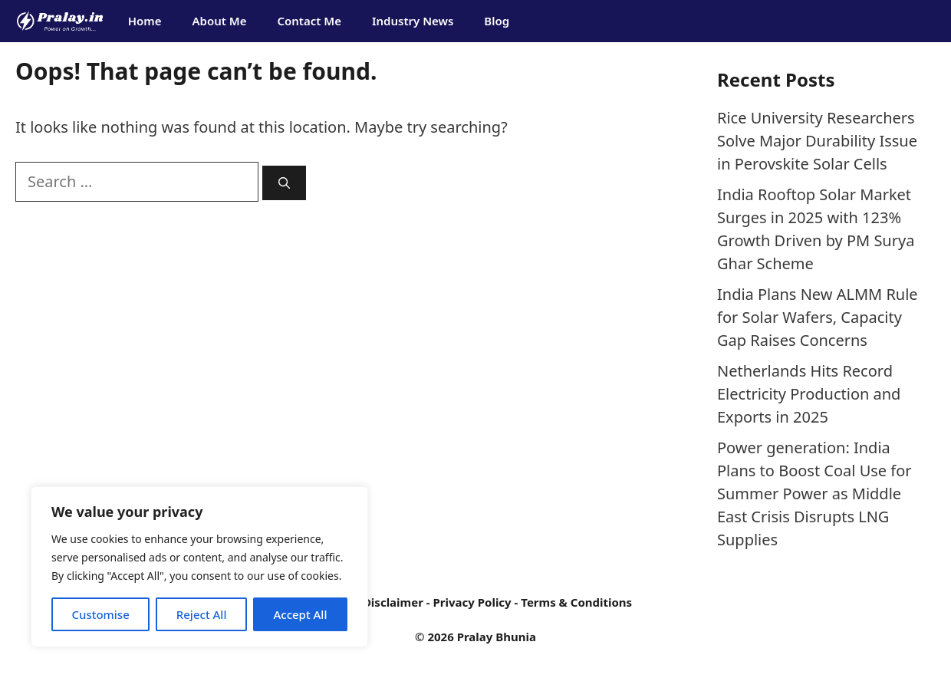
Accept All (300, 614)
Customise (100, 614)
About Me (219, 20)
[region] (199, 566)
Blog (496, 20)
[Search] (284, 183)
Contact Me (309, 20)
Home (145, 20)
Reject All (201, 614)
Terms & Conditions (576, 602)
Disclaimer (393, 602)
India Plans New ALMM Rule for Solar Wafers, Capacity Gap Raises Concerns (817, 317)
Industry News (412, 20)
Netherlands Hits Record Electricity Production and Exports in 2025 (808, 393)
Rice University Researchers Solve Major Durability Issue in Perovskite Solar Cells (817, 140)
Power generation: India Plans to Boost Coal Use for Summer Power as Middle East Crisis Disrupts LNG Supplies (814, 493)
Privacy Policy (472, 602)
